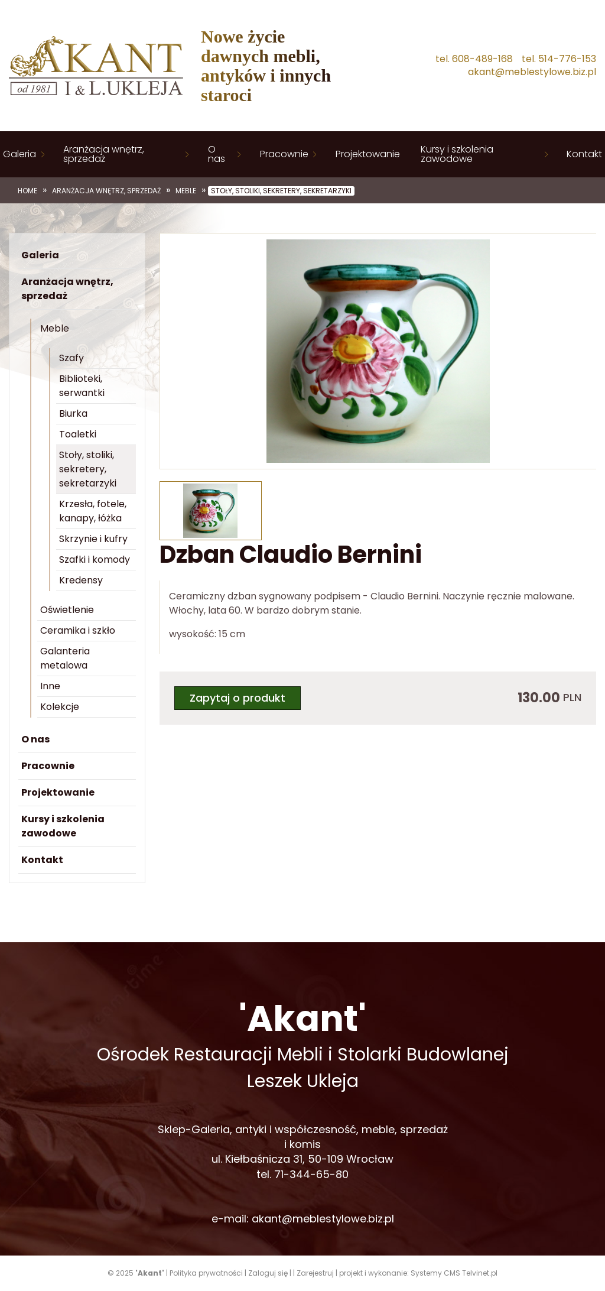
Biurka (73, 413)
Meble (185, 191)
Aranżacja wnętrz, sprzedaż (103, 154)
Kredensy (81, 580)
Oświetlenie (67, 610)
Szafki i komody (94, 559)
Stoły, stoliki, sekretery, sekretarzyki (281, 191)
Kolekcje (59, 706)
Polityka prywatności (206, 1273)
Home (27, 191)
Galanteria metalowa (65, 658)
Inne (50, 686)
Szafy (71, 358)
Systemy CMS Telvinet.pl (454, 1273)
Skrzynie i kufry (93, 539)
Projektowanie (368, 154)
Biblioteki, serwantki (82, 386)
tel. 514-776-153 (559, 59)
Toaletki (77, 434)
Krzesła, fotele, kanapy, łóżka (92, 511)
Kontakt (584, 154)
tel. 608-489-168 (474, 59)
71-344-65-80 (311, 1174)
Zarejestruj (315, 1273)
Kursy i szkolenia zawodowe (457, 154)
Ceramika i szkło (77, 630)
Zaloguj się (268, 1273)
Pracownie (284, 154)
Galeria (19, 154)
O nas (216, 154)
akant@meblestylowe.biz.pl (532, 72)
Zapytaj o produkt (237, 697)
